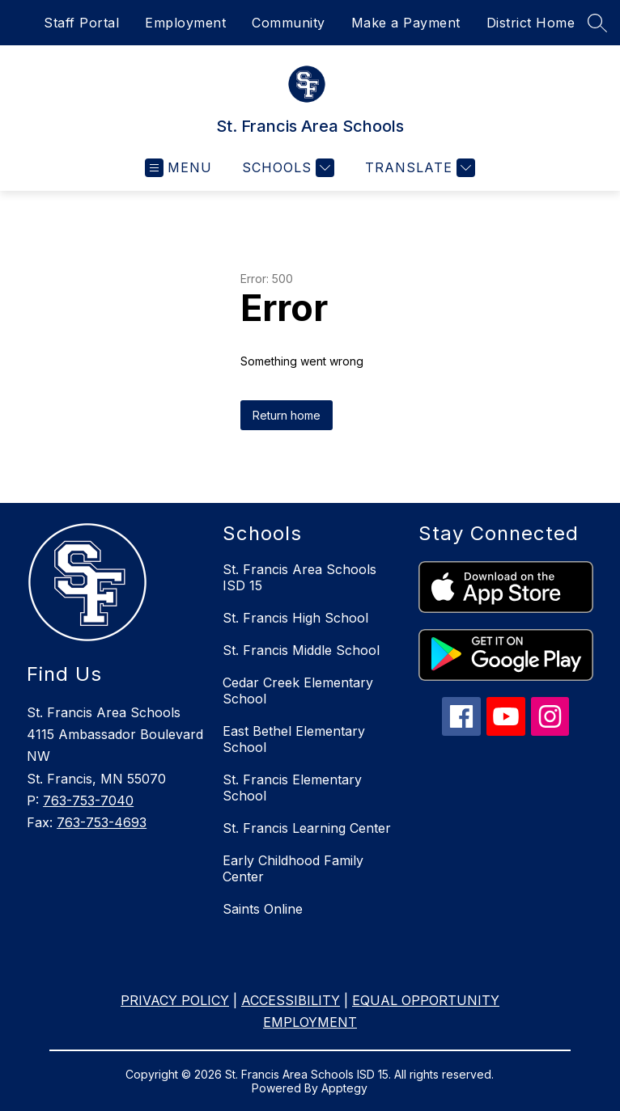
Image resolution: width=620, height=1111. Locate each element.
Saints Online (263, 909)
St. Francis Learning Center (307, 828)
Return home (287, 415)
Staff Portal (81, 23)
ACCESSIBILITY (290, 1000)
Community (288, 23)
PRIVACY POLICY (175, 1000)
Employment (185, 23)
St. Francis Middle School (301, 650)
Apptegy (344, 1088)
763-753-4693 (102, 822)
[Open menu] (178, 168)
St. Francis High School (295, 618)
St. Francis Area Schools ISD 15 (299, 577)
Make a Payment (406, 23)
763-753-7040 (88, 800)
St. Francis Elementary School (292, 787)
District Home (530, 23)
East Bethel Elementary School (294, 739)
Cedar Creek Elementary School (298, 690)
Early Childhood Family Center (293, 868)
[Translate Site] (418, 168)
